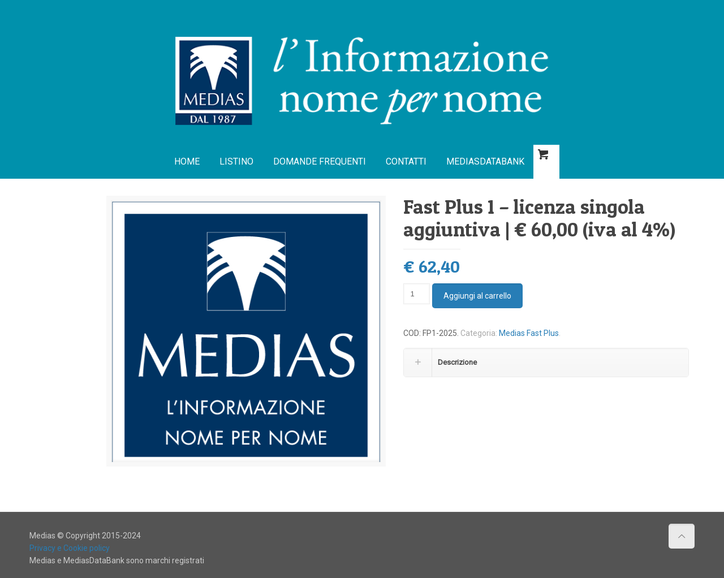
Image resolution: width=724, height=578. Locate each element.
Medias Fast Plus (529, 333)
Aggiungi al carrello (477, 295)
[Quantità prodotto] (416, 293)
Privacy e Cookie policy (69, 548)
